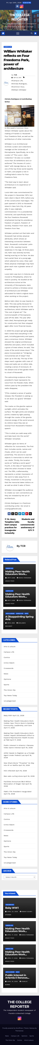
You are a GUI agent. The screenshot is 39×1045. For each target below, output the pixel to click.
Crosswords (8, 668)
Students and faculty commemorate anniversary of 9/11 (27, 524)
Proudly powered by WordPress (12, 1028)
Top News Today (10, 695)
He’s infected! (9, 771)
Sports (6, 685)
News (26, 613)
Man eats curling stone (13, 776)
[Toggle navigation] (18, 33)
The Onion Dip (9, 690)
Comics (7, 657)
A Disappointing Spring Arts (19, 618)
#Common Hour (17, 87)
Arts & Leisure (10, 613)
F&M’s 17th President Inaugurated (17, 792)
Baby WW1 (8, 715)
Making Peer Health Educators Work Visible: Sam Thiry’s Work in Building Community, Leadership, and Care (19, 723)
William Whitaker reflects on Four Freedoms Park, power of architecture (18, 59)
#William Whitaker (18, 90)
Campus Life (7, 46)
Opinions (7, 679)
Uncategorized (10, 701)
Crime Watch (9, 663)
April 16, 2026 (12, 981)
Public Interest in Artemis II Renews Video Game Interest (17, 978)
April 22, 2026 (12, 911)
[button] (31, 33)
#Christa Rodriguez (19, 84)
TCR (15, 75)
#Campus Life (17, 81)
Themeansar (19, 1031)
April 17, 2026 (12, 935)
